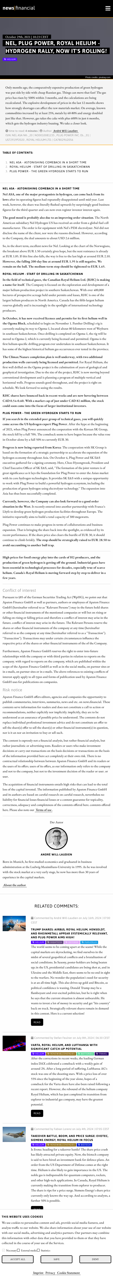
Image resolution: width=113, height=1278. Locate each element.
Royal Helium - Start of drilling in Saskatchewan (50, 166)
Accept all (17, 1259)
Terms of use (43, 810)
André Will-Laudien (66, 130)
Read (37, 1022)
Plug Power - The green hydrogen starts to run (49, 171)
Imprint (38, 1273)
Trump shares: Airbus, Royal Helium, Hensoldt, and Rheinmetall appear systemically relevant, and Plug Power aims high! (69, 933)
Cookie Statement (68, 1273)
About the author (14, 885)
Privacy (50, 1273)
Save (56, 1259)
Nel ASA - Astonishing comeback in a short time (48, 162)
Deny (95, 1259)
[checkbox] (3, 1250)
